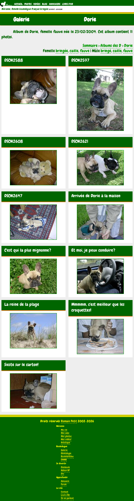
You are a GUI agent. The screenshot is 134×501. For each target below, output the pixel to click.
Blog (44, 4)
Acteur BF (65, 470)
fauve (84, 50)
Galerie (64, 450)
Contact (64, 491)
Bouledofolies (67, 456)
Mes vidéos (66, 439)
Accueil (18, 4)
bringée (62, 50)
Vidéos (36, 4)
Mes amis (65, 433)
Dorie (128, 45)
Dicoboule (65, 467)
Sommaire (90, 45)
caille (74, 50)
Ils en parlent (67, 498)
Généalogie (66, 453)
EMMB (64, 459)
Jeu (62, 473)
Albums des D (110, 45)
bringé (106, 50)
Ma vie (64, 429)
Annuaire (54, 4)
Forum (63, 484)
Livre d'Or (67, 4)
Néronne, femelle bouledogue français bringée (24, 9)
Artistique (65, 442)
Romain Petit (69, 421)
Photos (28, 4)
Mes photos (66, 436)
